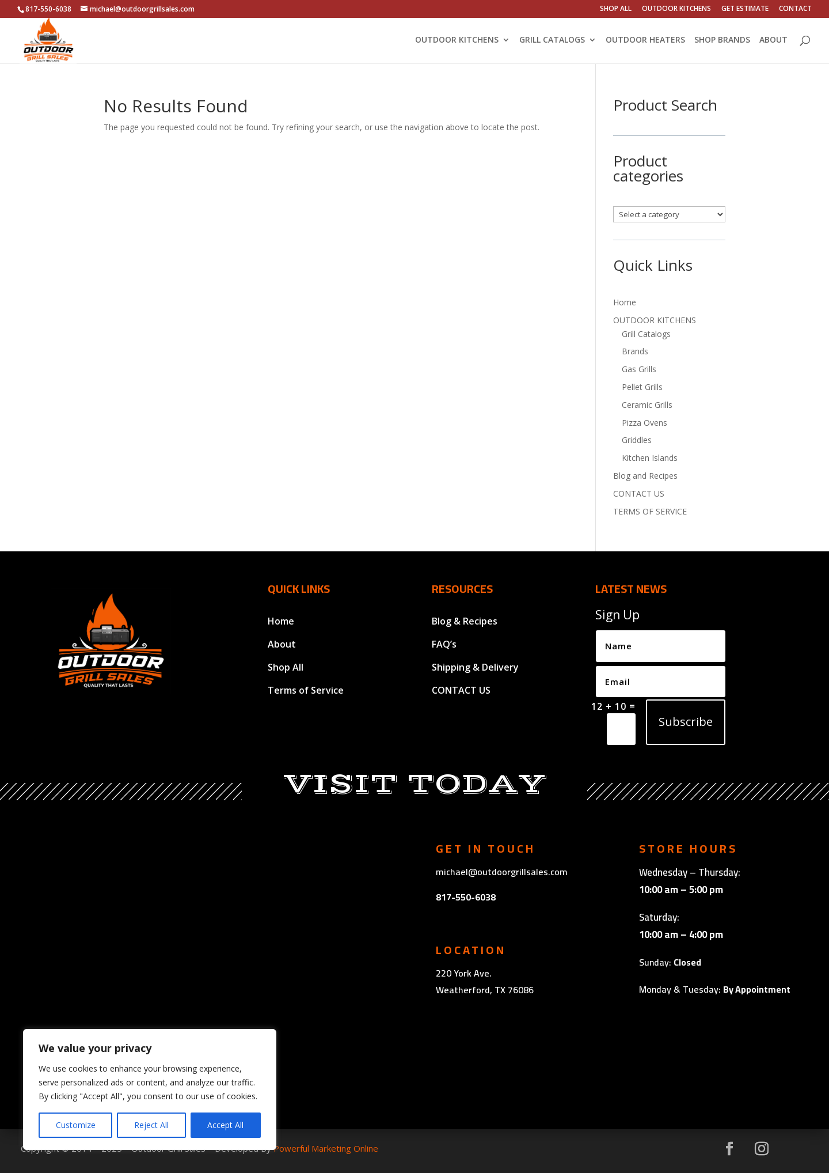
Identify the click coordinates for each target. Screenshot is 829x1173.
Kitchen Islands (650, 457)
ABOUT (773, 41)
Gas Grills (639, 369)
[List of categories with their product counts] (669, 214)
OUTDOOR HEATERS (645, 41)
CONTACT (795, 9)
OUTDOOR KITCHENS (676, 9)
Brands (635, 351)
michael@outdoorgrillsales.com (502, 871)
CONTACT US (638, 493)
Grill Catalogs (646, 333)
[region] (149, 1089)
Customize (76, 1124)
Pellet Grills (642, 386)
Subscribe (686, 721)
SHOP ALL (616, 9)
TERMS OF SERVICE (650, 511)
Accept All (225, 1124)
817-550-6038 (466, 897)
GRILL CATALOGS (552, 41)
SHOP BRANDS (722, 41)
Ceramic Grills (647, 404)
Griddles (637, 439)
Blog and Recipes (645, 475)
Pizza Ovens (644, 422)
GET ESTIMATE (745, 9)
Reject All (151, 1124)
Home (624, 302)
